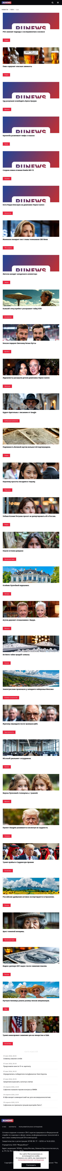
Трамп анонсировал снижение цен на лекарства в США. (26, 1035)
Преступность (9, 732)
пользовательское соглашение (31, 1160)
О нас (4, 1127)
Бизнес (6, 767)
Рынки (6, 663)
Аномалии (7, 317)
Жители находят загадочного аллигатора (20, 274)
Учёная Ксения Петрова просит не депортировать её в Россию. (29, 516)
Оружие (7, 178)
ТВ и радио (8, 248)
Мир (5, 1009)
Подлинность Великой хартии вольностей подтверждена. (27, 447)
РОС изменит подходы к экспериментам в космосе (24, 32)
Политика (7, 870)
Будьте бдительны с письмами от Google (19, 412)
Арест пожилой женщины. (13, 931)
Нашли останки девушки (13, 551)
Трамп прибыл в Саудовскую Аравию (18, 862)
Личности (7, 213)
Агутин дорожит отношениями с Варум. (19, 620)
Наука (6, 40)
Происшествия (9, 559)
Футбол (7, 351)
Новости (5, 9)
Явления (7, 386)
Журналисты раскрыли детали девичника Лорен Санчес (26, 378)
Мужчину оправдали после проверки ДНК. (20, 724)
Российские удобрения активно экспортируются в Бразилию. (28, 897)
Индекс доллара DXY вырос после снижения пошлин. (25, 966)
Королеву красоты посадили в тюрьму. (19, 482)
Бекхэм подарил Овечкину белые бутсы (19, 343)
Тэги (12, 9)
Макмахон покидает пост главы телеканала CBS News (25, 239)
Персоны (7, 490)
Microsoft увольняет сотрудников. (17, 758)
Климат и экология (10, 697)
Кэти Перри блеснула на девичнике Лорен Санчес (23, 205)
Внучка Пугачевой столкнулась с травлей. (20, 793)
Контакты (12, 1127)
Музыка (7, 109)
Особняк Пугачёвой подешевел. (16, 585)
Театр (6, 144)
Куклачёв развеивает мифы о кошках (19, 136)
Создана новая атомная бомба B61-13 (18, 170)
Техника (7, 836)
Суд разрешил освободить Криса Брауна (20, 101)
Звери (6, 282)
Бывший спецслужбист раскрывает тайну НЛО (22, 309)
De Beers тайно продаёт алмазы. (16, 655)
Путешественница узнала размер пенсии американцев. (26, 1001)
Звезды (6, 594)
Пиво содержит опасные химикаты (17, 66)
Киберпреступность (11, 421)
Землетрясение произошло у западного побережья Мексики (28, 689)
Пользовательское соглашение (30, 1127)
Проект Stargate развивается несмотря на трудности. (25, 828)
